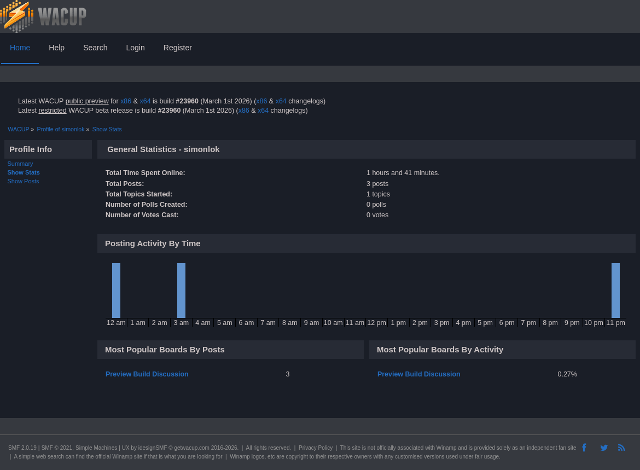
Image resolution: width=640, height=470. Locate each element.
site (356, 448)
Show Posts (23, 181)
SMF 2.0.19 (22, 448)
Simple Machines (96, 448)
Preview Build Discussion (147, 374)
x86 (125, 101)
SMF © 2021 (57, 448)
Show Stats (24, 172)
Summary (20, 163)
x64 (144, 101)
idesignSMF (152, 448)
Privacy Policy (316, 448)
